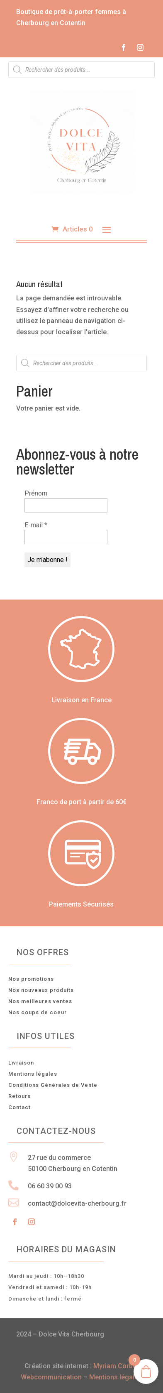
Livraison (21, 1063)
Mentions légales (32, 1074)
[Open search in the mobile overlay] (81, 69)
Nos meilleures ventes (40, 1001)
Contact (19, 1107)
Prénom (35, 493)
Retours (19, 1096)
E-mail (35, 525)
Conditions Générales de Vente (52, 1085)
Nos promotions (31, 979)
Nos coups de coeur (37, 1012)
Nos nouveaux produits (41, 990)
